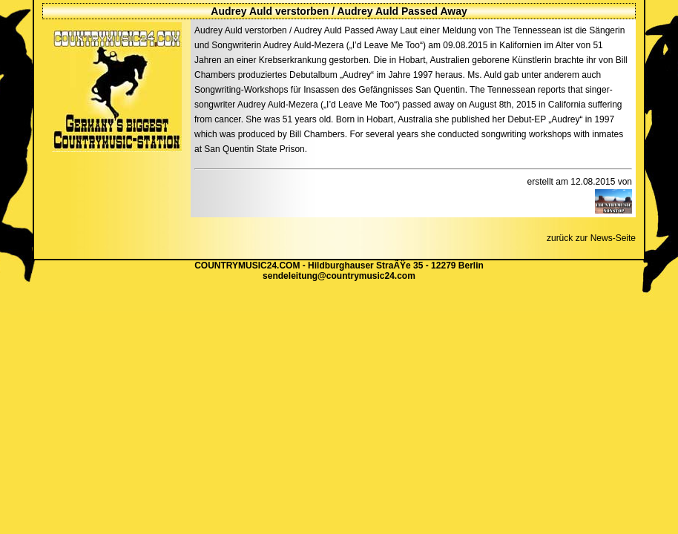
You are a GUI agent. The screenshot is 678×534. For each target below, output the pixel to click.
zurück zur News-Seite (591, 238)
